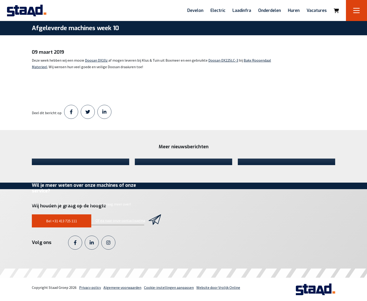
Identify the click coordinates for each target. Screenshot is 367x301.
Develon (195, 10)
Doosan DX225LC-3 (223, 60)
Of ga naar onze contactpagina (120, 220)
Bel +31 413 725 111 (61, 221)
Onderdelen (269, 10)
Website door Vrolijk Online (218, 287)
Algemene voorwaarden (122, 287)
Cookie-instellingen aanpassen (169, 287)
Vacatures (317, 10)
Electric (217, 10)
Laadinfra (241, 10)
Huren (294, 10)
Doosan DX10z (96, 60)
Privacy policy (90, 287)
